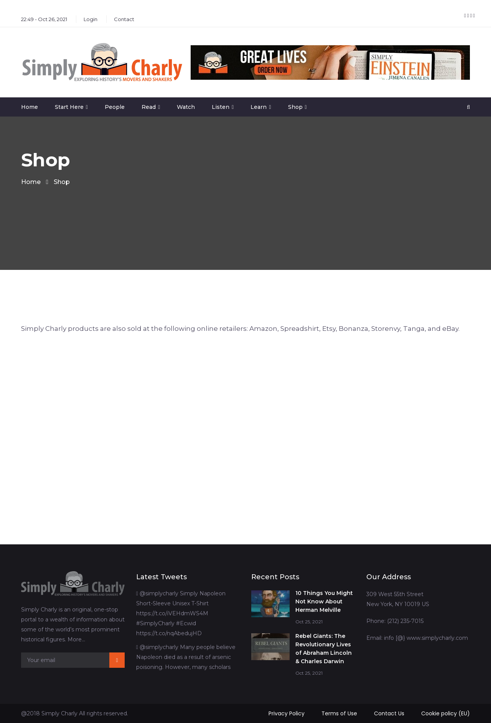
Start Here (69, 107)
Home (29, 107)
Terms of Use (339, 713)
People (115, 107)
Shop (295, 107)
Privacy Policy (287, 713)
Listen (220, 107)
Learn (258, 107)
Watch (186, 107)
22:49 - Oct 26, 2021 (44, 19)
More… (76, 639)
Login (90, 19)
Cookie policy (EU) (445, 713)
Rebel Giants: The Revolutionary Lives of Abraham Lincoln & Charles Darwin (323, 649)
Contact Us (389, 713)
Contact (124, 19)
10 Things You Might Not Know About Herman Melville (324, 601)
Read (149, 107)
